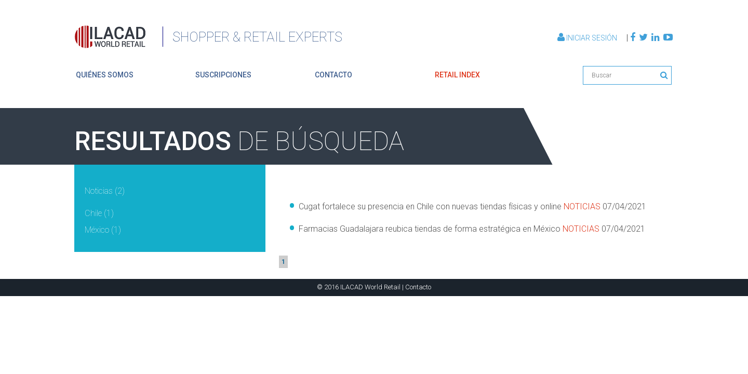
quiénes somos (104, 75)
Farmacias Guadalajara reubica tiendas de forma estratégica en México (472, 229)
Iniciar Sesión (588, 38)
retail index (457, 75)
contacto (333, 75)
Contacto (418, 287)
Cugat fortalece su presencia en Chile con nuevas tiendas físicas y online (472, 206)
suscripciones (223, 75)
